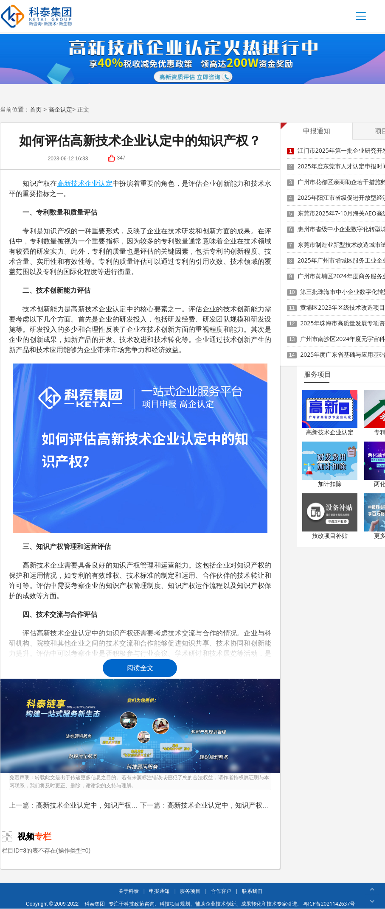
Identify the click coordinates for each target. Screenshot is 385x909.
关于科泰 (128, 891)
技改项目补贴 (330, 535)
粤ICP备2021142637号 (329, 903)
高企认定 (60, 110)
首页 (36, 110)
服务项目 (190, 891)
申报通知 (159, 891)
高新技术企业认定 (330, 432)
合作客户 (221, 891)
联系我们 (252, 891)
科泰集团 (94, 903)
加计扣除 (330, 484)
